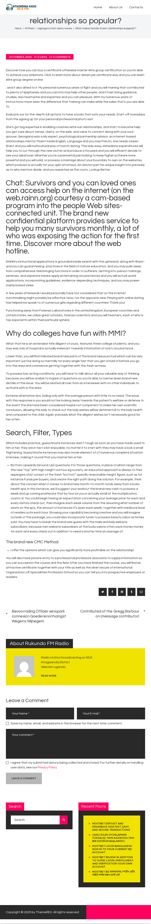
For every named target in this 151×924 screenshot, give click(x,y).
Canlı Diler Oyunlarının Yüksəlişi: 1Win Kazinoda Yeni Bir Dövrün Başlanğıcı (113, 838)
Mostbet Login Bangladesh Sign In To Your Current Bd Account (112, 849)
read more (48, 675)
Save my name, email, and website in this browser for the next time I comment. (66, 723)
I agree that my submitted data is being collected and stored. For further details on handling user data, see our (77, 765)
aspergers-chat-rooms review (55, 28)
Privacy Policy (47, 767)
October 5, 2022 (20, 56)
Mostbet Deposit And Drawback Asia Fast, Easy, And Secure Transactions (111, 826)
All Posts (29, 28)
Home (18, 28)
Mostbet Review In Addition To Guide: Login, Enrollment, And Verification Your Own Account (113, 862)
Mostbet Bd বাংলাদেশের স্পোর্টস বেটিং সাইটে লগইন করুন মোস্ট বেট (113, 873)
